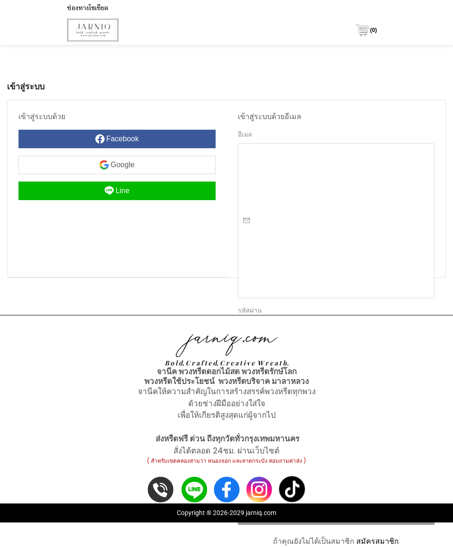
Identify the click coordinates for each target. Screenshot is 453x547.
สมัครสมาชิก (377, 541)
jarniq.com (261, 512)
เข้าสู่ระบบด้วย (42, 116)
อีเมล (245, 134)
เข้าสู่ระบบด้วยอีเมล (269, 116)
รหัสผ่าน (250, 310)
